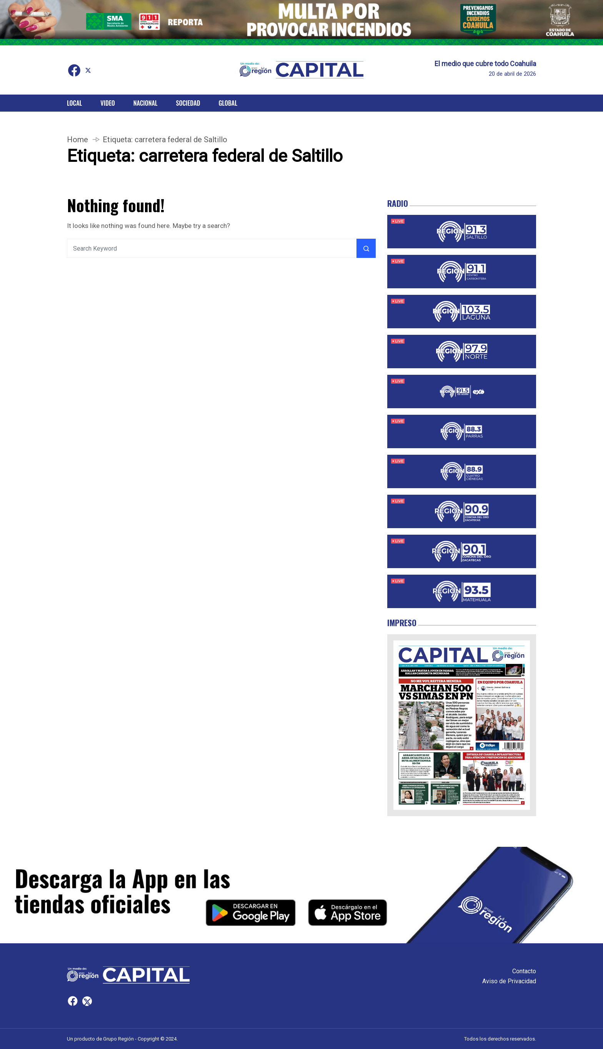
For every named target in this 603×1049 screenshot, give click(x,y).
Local (74, 103)
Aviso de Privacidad (509, 981)
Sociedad (188, 103)
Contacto (524, 971)
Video (107, 103)
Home (77, 139)
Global (227, 103)
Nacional (145, 103)
